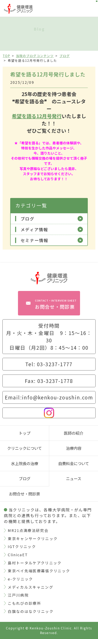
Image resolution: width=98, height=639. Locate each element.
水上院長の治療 (24, 463)
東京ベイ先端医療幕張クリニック (39, 570)
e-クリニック (20, 579)
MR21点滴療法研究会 (28, 530)
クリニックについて (24, 448)
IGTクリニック (22, 546)
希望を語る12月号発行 (37, 115)
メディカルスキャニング (30, 587)
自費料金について (73, 463)
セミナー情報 (34, 240)
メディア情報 (34, 229)
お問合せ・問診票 (56, 304)
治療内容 (73, 448)
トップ (24, 433)
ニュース (73, 478)
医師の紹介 (73, 433)
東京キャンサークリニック (33, 538)
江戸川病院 (18, 595)
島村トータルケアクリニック (34, 562)
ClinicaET (18, 554)
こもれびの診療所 (24, 603)
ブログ (28, 218)
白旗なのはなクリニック (30, 611)
